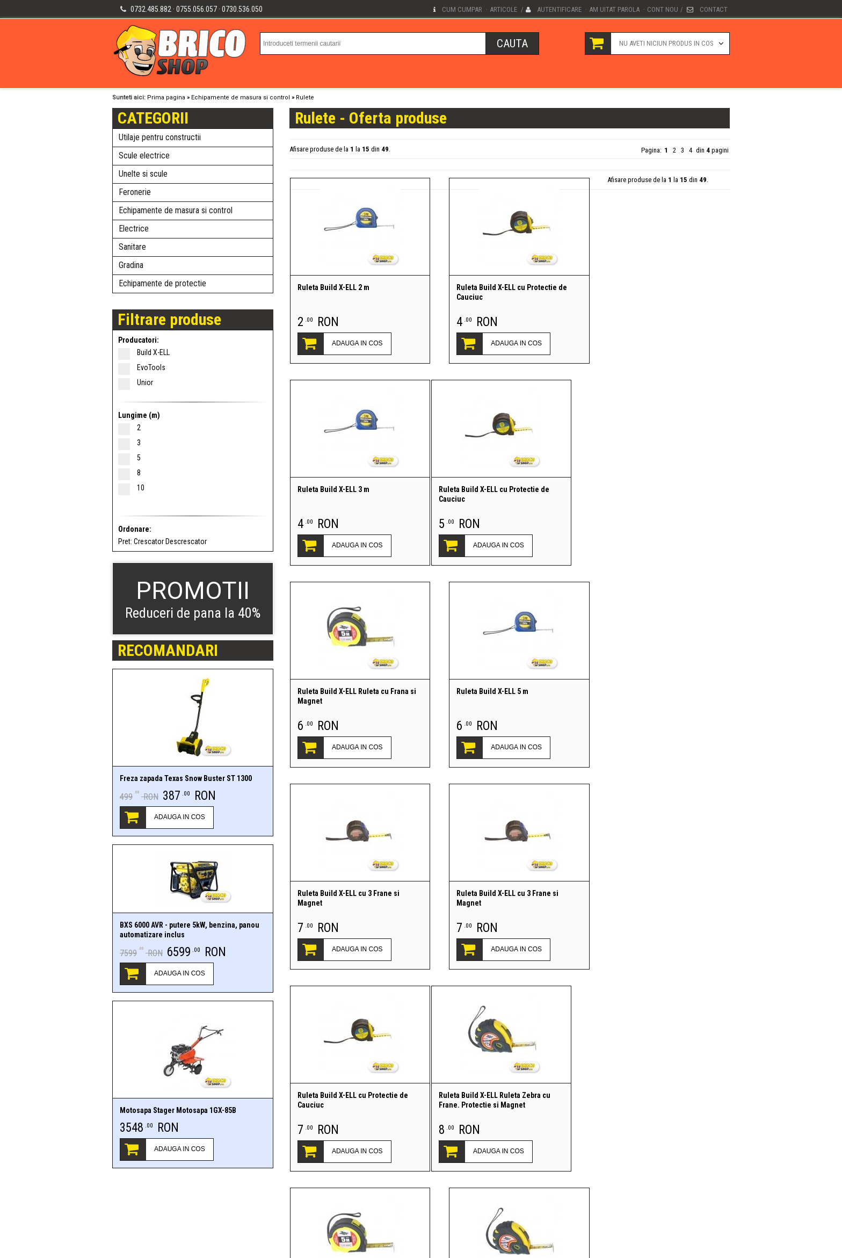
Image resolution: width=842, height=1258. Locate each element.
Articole (503, 9)
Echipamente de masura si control (240, 97)
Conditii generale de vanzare (291, 1219)
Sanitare (132, 247)
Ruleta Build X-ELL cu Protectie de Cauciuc (504, 292)
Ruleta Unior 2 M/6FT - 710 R (647, 1095)
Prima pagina (166, 97)
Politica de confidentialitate (150, 1219)
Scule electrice (144, 155)
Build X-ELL (147, 352)
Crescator (149, 541)
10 (134, 487)
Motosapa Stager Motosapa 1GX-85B (178, 1110)
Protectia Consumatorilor (373, 1219)
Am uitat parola (614, 9)
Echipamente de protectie (162, 283)
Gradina (131, 265)
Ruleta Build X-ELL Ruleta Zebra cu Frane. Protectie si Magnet (353, 898)
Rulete (305, 97)
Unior (139, 382)
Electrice (134, 228)
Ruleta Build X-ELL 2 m (333, 287)
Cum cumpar (462, 9)
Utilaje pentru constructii (160, 137)
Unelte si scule (143, 174)
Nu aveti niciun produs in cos (666, 43)
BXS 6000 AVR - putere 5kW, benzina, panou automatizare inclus (189, 930)
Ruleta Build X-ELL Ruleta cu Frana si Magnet (508, 494)
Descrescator (186, 541)
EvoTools (145, 367)
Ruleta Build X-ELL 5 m (638, 489)
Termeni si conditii (220, 1219)
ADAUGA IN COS (179, 817)
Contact (714, 9)
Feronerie (135, 192)
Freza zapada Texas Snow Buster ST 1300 (186, 778)
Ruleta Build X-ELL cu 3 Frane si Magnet (348, 696)
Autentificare (559, 9)
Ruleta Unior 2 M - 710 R (487, 1095)
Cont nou (662, 9)
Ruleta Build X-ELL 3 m (638, 287)
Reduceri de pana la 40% (192, 598)
